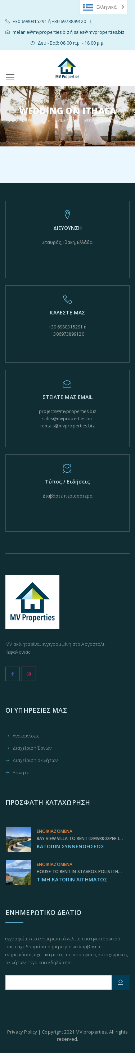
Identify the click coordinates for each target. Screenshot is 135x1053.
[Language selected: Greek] (103, 7)
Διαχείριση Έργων (32, 748)
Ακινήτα (21, 772)
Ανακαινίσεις (26, 736)
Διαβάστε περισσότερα (67, 496)
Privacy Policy (22, 1032)
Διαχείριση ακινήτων (35, 760)
